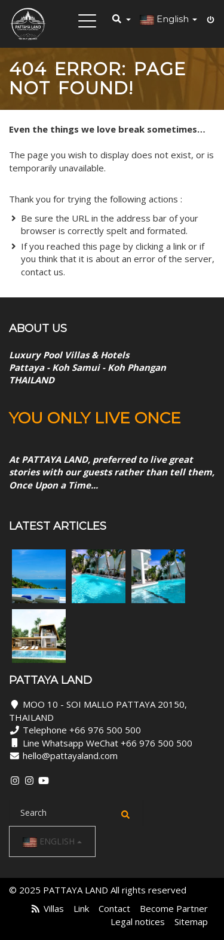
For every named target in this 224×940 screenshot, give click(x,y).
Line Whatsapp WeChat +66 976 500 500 (107, 743)
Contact (114, 908)
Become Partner (174, 908)
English (52, 841)
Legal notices (138, 921)
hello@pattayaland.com (70, 755)
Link (81, 908)
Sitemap (191, 921)
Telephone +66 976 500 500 (82, 730)
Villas (54, 908)
